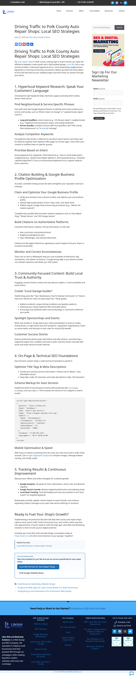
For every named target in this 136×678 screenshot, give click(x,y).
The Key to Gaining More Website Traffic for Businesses (95, 631)
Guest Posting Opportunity (68, 638)
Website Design (48, 584)
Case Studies (95, 11)
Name (99, 89)
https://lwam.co (21, 536)
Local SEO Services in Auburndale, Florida (34, 546)
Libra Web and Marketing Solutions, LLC (70, 672)
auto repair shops (25, 62)
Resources (109, 11)
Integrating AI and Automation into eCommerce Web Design (45, 591)
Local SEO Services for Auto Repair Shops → (38, 567)
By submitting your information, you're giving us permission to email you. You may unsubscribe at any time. (107, 110)
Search (119, 27)
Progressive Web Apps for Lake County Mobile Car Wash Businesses (48, 587)
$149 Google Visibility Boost (31, 573)
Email (99, 99)
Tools (68, 632)
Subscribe (99, 118)
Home (59, 11)
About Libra (68, 622)
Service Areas (41, 649)
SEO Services (41, 629)
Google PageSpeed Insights (38, 455)
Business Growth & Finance (95, 647)
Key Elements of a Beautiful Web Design (95, 640)
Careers (68, 645)
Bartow (42, 128)
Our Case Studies (68, 627)
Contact (122, 11)
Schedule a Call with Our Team (88, 608)
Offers (81, 11)
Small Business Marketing (29, 584)
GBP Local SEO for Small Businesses (95, 623)
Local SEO (71, 64)
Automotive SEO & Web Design (40, 643)
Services (69, 11)
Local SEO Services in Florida (41, 663)
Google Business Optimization (40, 635)
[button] (70, 11)
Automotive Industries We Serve (41, 655)
